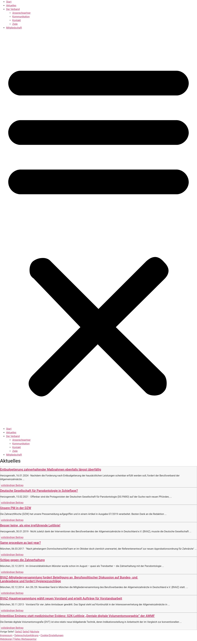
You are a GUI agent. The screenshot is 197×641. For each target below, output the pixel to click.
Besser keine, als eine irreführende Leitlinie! (30, 525)
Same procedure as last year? (20, 543)
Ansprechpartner (21, 12)
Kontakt (16, 20)
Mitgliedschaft (14, 27)
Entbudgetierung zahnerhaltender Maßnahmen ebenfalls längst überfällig (50, 469)
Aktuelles (11, 5)
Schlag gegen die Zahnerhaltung (22, 560)
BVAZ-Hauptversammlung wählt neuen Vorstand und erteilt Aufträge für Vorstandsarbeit (61, 598)
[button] (98, 228)
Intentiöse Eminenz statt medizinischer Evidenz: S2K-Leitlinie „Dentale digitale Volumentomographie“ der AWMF (77, 616)
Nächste (34, 631)
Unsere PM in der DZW (15, 508)
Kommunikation (21, 16)
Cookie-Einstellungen (51, 635)
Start (8, 1)
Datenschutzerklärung (26, 635)
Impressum (6, 635)
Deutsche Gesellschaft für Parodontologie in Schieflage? (39, 490)
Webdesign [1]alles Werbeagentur (18, 639)
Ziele (15, 24)
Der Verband (13, 9)
